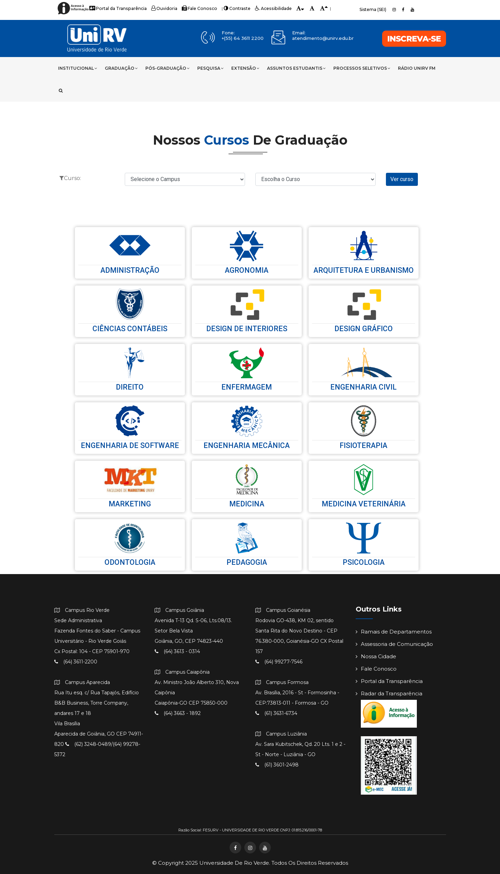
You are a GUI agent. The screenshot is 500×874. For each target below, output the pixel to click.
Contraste (234, 8)
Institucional (77, 68)
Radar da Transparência (389, 694)
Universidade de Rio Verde (234, 863)
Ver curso (401, 179)
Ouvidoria (163, 8)
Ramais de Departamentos (394, 632)
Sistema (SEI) (372, 9)
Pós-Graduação (167, 68)
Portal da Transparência (117, 8)
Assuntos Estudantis (296, 68)
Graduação (121, 68)
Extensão (245, 68)
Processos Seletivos (361, 68)
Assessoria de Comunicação (394, 644)
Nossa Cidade (376, 656)
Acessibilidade (269, 8)
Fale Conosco (197, 8)
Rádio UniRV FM (416, 68)
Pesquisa (210, 68)
